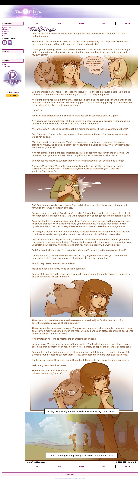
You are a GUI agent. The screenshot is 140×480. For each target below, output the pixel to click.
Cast (3, 35)
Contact (72, 474)
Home (81, 23)
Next (104, 23)
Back (59, 23)
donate (16, 92)
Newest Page (6, 27)
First (36, 23)
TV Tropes (6, 66)
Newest (127, 23)
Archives (5, 31)
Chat (4, 64)
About (4, 33)
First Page (5, 29)
